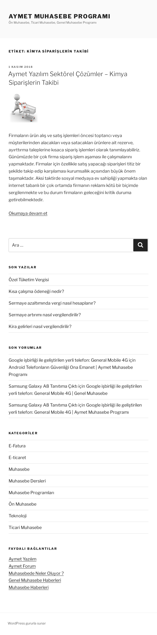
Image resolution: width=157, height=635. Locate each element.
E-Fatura (17, 445)
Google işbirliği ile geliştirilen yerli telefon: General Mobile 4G (68, 360)
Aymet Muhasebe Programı (60, 16)
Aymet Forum (22, 566)
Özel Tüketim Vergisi (29, 279)
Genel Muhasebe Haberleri (35, 580)
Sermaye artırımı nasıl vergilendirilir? (45, 314)
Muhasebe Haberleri (29, 587)
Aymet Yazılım (22, 558)
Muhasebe (19, 469)
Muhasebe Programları (31, 492)
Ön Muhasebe (22, 504)
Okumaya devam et (28, 213)
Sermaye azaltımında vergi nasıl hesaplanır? (52, 303)
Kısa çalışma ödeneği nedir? (36, 291)
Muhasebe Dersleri (27, 480)
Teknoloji (18, 515)
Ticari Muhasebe (25, 527)
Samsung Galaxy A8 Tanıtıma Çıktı (43, 386)
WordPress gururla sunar (27, 623)
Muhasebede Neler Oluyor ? (36, 573)
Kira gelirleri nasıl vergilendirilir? (40, 326)
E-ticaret (17, 457)
